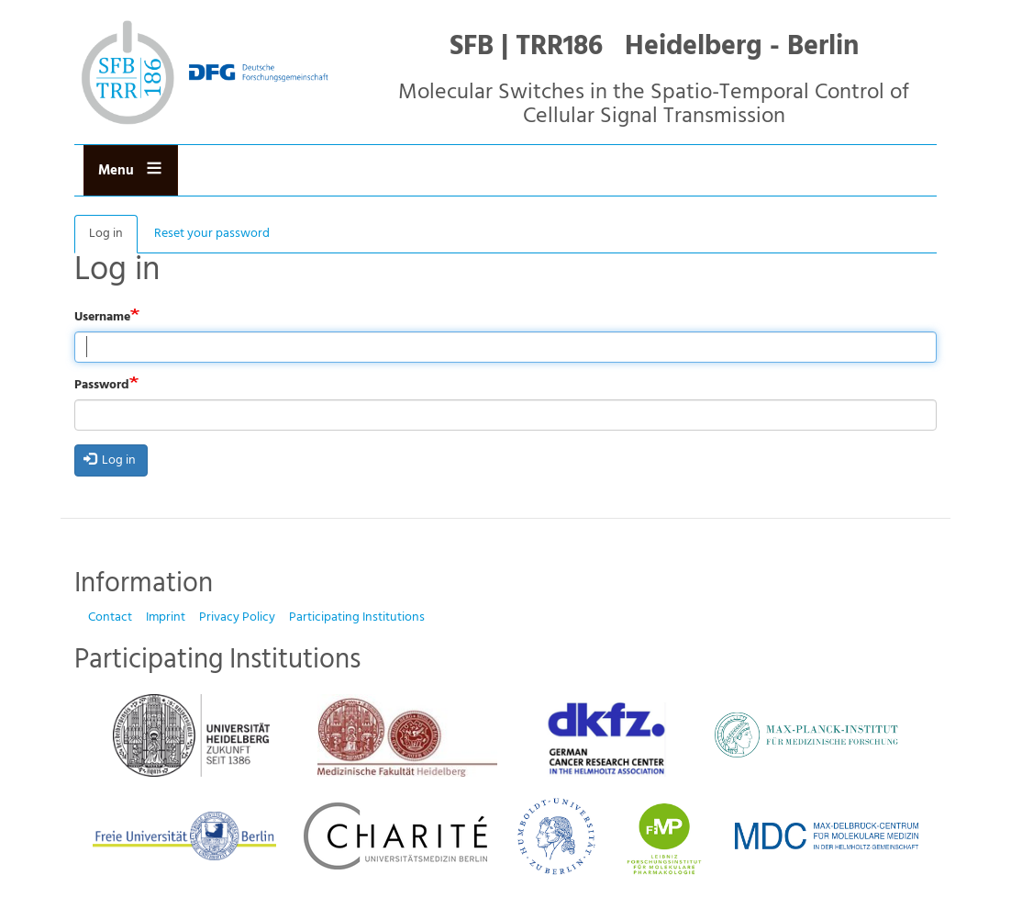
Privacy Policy (237, 618)
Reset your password (212, 233)
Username (102, 318)
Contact (110, 618)
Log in (113, 238)
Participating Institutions (357, 618)
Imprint (165, 618)
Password (101, 385)
